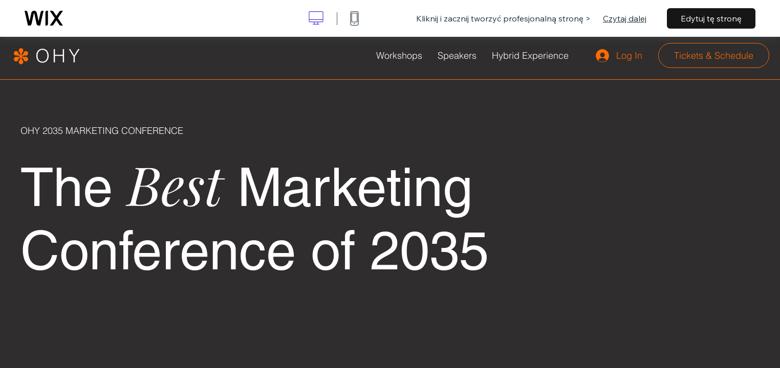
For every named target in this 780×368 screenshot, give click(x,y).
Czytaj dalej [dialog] (624, 18)
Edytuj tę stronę (711, 18)
